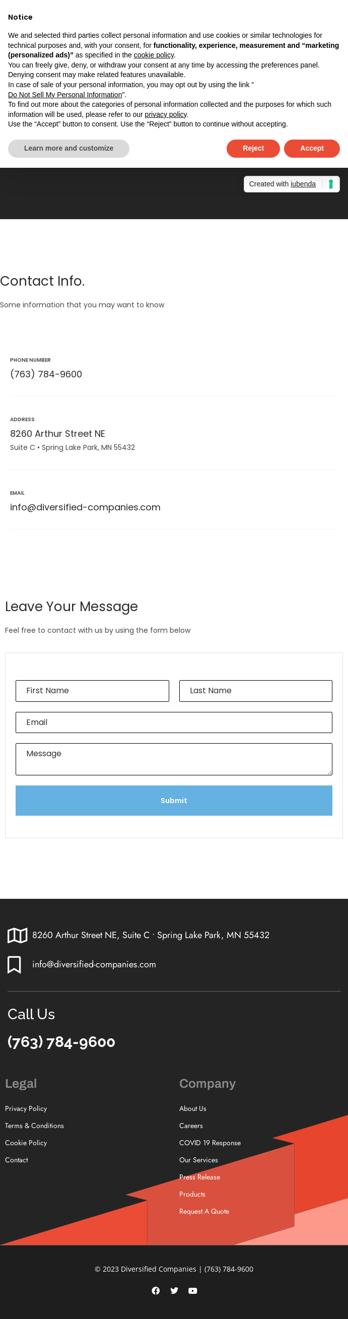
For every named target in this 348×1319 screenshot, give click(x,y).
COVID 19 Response (210, 1143)
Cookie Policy (26, 1143)
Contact (16, 1160)
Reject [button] (253, 148)
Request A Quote (204, 1211)
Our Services (198, 1160)
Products (192, 1194)
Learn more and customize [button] (68, 148)
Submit (174, 801)
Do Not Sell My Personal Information (65, 95)
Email (17, 493)
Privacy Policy (26, 1108)
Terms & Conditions (34, 1125)
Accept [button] (312, 148)
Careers (191, 1125)
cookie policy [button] (154, 55)
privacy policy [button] (166, 114)
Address (22, 419)
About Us (192, 1108)
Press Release (199, 1177)
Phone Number (30, 360)
